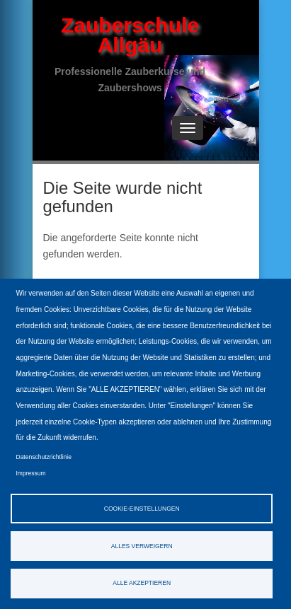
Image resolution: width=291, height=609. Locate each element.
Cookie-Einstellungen (142, 508)
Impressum (31, 473)
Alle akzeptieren (142, 582)
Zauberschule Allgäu (130, 35)
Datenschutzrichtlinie (44, 456)
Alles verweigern (142, 546)
